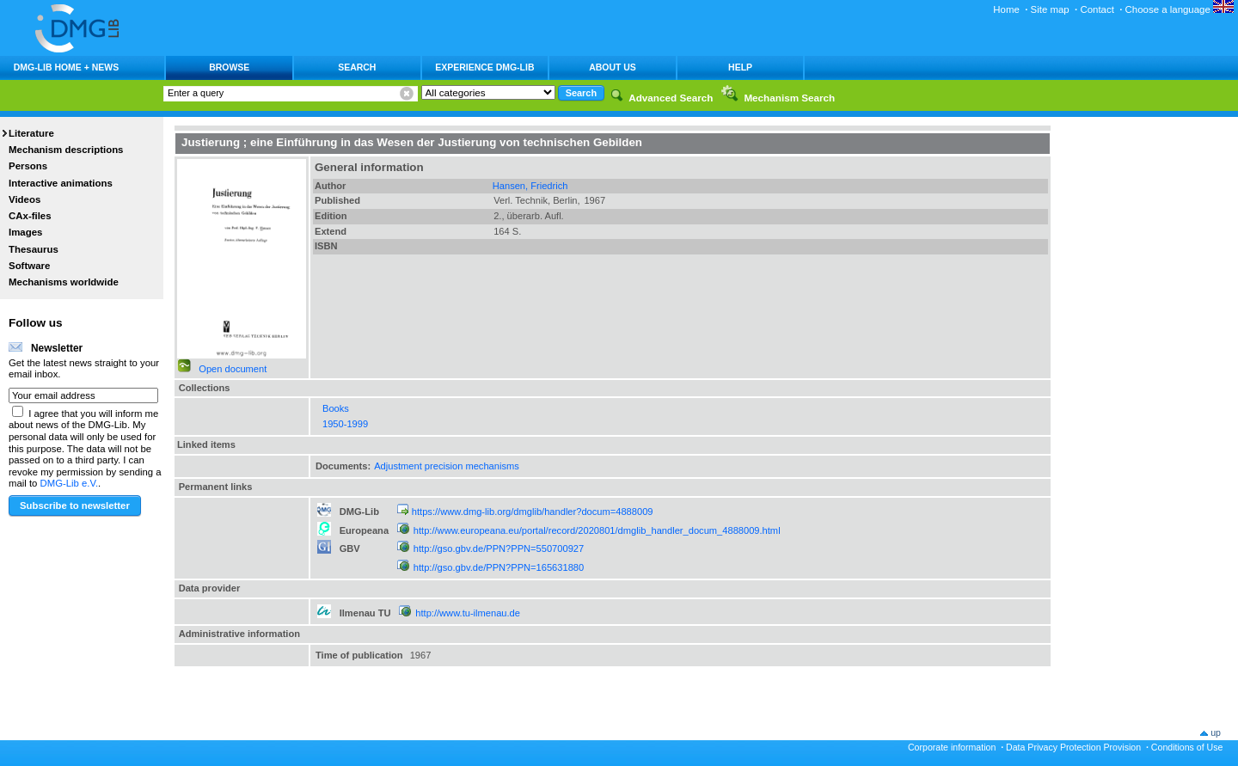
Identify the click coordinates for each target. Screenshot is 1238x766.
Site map (1050, 9)
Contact (1096, 9)
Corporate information (952, 747)
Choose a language (1179, 9)
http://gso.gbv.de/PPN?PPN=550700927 (499, 548)
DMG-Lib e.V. (69, 483)
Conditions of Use (1187, 747)
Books (335, 408)
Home (1006, 9)
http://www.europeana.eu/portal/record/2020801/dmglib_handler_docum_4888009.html (597, 530)
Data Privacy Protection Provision (1073, 747)
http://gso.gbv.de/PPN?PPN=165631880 (499, 567)
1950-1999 (345, 424)
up (1215, 732)
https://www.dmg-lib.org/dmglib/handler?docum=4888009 (532, 511)
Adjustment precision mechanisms (446, 466)
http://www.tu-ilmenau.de (467, 613)
